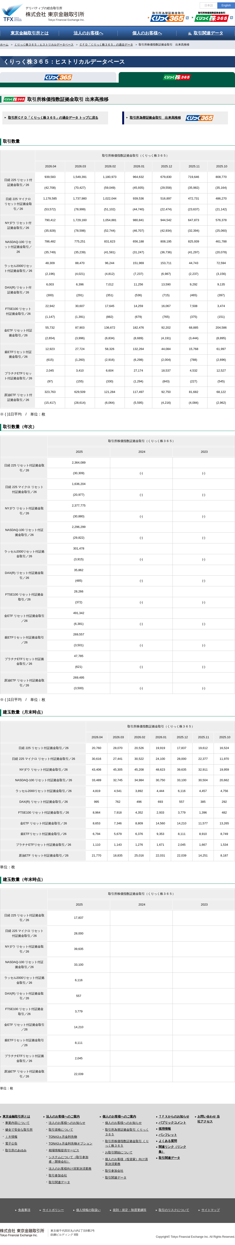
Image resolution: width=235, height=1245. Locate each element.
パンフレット (168, 1135)
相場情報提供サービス (64, 1150)
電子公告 (11, 1143)
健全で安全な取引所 (19, 1129)
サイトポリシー (53, 1210)
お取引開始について (119, 1152)
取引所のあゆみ (16, 1150)
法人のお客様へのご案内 (63, 1116)
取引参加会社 (58, 1175)
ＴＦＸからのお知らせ (174, 1116)
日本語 (208, 5)
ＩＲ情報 (11, 1136)
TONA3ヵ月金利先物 (63, 1136)
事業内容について (17, 1123)
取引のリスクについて (174, 1210)
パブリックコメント (172, 1122)
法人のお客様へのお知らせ (67, 1123)
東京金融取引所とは (16, 1116)
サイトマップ (210, 1210)
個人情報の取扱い (88, 1210)
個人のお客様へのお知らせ (123, 1123)
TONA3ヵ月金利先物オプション (70, 1143)
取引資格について (61, 1129)
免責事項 (24, 1210)
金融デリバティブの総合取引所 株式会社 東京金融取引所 (47, 10)
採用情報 (165, 1128)
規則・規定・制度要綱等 (129, 1210)
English (226, 5)
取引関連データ (59, 1182)
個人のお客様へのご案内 (119, 1116)
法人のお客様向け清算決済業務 (70, 1168)
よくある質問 (168, 1141)
